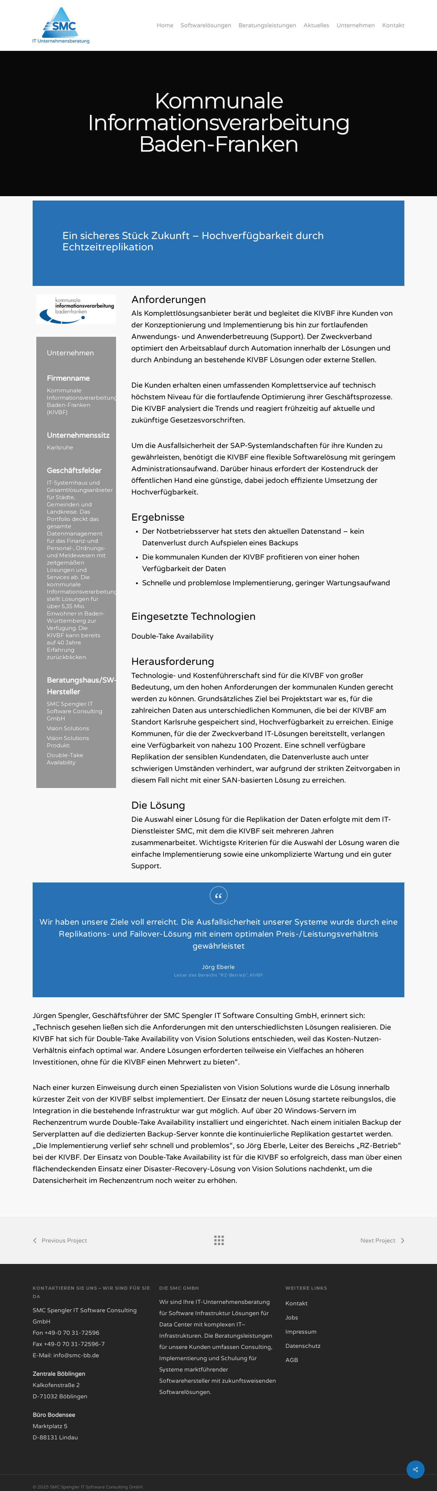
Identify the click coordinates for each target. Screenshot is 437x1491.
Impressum (301, 1332)
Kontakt (296, 1303)
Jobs (291, 1317)
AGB (291, 1360)
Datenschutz (303, 1346)
